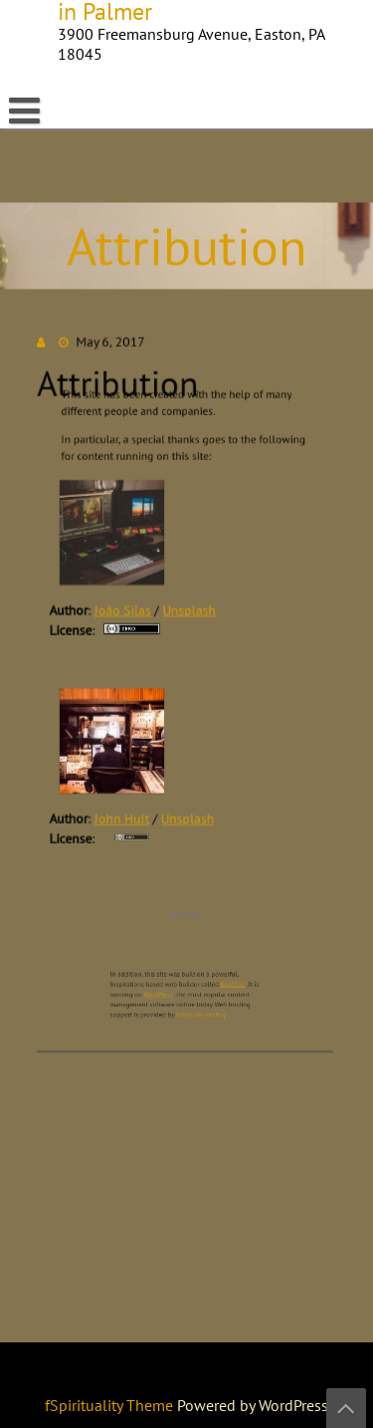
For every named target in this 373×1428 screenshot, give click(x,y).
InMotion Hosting (198, 997)
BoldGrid (224, 972)
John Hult (123, 813)
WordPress (162, 980)
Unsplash (188, 612)
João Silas (124, 612)
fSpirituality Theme (111, 1405)
